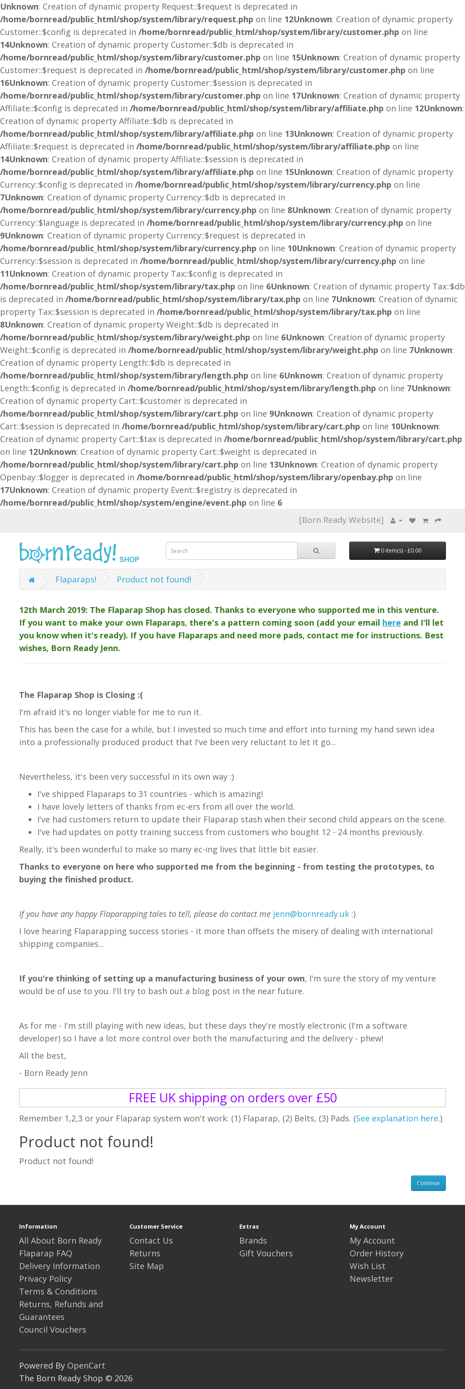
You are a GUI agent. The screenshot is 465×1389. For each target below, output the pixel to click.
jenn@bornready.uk (311, 913)
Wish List (368, 1265)
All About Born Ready (60, 1240)
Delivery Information (59, 1265)
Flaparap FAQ (45, 1253)
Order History (377, 1253)
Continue (428, 1183)
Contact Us (151, 1240)
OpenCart (86, 1365)
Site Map (146, 1265)
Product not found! (154, 579)
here (391, 622)
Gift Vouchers (266, 1253)
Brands (253, 1240)
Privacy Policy (45, 1278)
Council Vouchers (52, 1329)
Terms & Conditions (58, 1291)
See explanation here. (398, 1118)
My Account (372, 1240)
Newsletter (371, 1278)
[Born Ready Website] (341, 519)
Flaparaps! (75, 579)
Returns (144, 1253)
